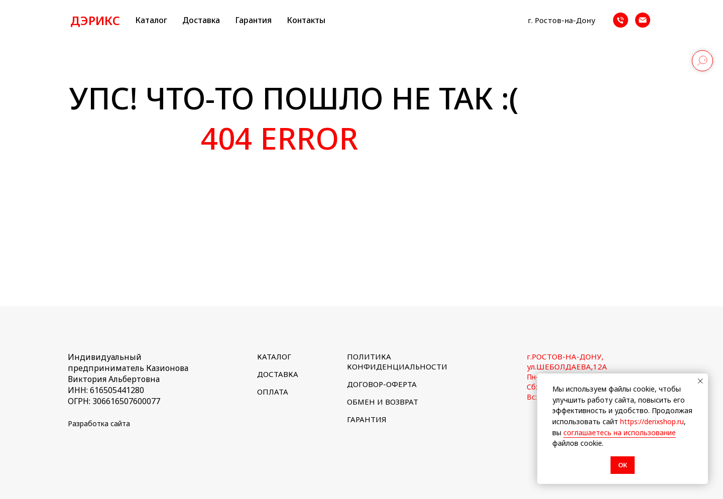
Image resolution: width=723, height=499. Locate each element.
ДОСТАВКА (277, 374)
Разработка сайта (99, 423)
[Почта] (642, 20)
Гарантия (253, 20)
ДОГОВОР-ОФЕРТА (382, 384)
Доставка (201, 20)
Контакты (306, 20)
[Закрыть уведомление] (700, 381)
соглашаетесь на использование (619, 432)
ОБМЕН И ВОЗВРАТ (382, 402)
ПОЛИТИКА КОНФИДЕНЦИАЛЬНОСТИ (397, 361)
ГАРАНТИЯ (367, 419)
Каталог (151, 20)
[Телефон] (620, 20)
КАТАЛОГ (274, 356)
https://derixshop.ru (652, 421)
